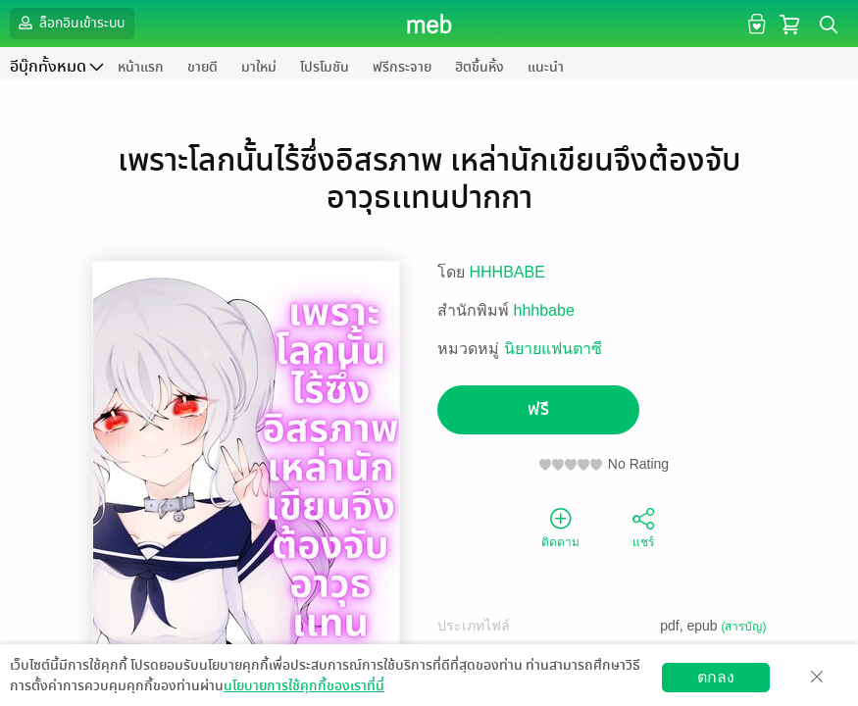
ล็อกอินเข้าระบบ (70, 22)
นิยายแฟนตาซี (553, 348)
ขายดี (202, 67)
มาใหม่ (259, 67)
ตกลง (715, 677)
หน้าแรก (141, 67)
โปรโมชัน (324, 67)
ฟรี (538, 409)
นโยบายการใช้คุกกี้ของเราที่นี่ (304, 686)
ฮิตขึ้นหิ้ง (479, 67)
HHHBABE (507, 272)
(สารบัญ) (744, 626)
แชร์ (643, 526)
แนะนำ (546, 67)
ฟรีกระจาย (402, 67)
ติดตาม (560, 526)
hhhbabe (544, 310)
